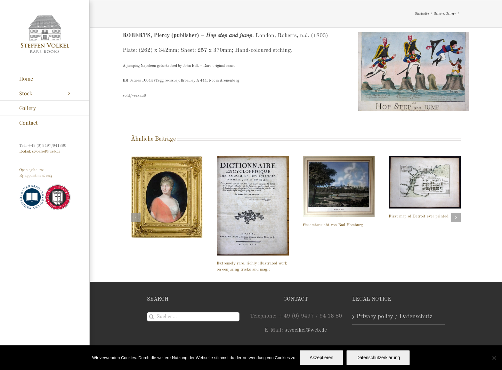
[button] (136, 217)
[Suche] (151, 316)
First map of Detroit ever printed (419, 216)
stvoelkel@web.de (306, 330)
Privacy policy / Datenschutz (394, 316)
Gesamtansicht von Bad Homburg (333, 225)
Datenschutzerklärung (378, 357)
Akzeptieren (321, 357)
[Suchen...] (193, 316)
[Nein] (494, 358)
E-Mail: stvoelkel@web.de (40, 152)
